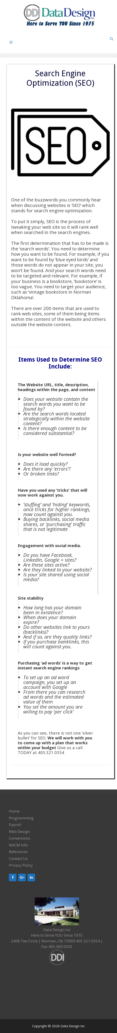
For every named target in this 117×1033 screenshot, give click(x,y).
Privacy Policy (21, 865)
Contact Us (18, 858)
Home (14, 811)
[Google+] (22, 877)
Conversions (19, 838)
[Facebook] (12, 877)
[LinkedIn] (31, 877)
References (18, 851)
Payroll (15, 824)
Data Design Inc (73, 1026)
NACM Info (18, 845)
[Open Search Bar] (111, 38)
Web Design (19, 831)
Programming (21, 818)
